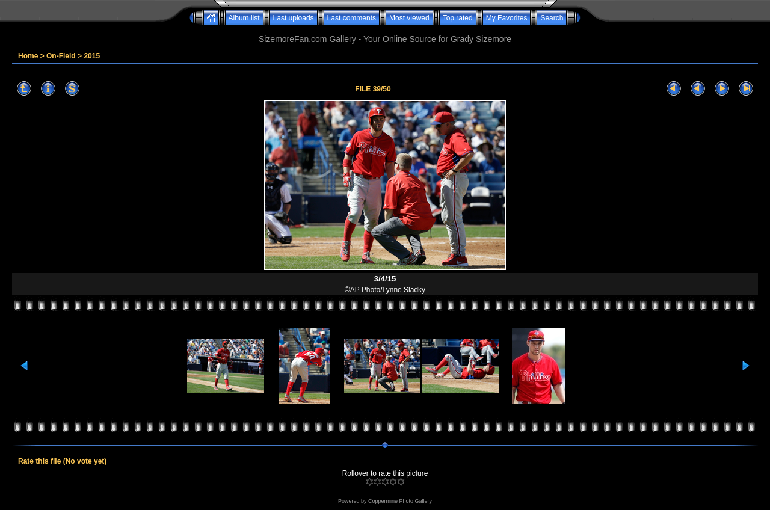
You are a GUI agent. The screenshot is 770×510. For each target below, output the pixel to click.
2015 (92, 56)
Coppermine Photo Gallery (400, 501)
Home (28, 56)
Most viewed (409, 18)
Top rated (458, 18)
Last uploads (293, 18)
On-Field (61, 56)
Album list (244, 18)
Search (551, 18)
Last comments (351, 18)
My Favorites (507, 18)
